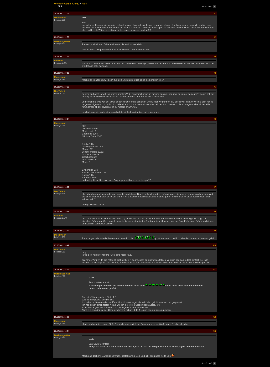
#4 (215, 73)
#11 (214, 269)
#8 (215, 211)
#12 (214, 317)
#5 (215, 87)
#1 (215, 13)
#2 (215, 37)
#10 (214, 245)
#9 (215, 231)
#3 (215, 56)
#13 (214, 331)
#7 (215, 187)
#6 (215, 119)
